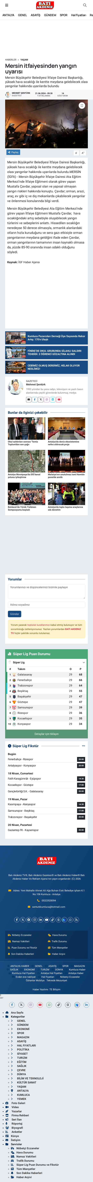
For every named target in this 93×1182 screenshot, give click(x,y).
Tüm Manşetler (58, 947)
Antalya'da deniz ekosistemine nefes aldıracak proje (63, 443)
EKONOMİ (27, 969)
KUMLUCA (20, 1094)
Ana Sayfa (14, 1012)
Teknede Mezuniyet (56, 980)
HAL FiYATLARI (23, 1045)
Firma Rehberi (17, 1115)
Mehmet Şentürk (36, 384)
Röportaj (13, 1123)
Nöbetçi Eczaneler (20, 935)
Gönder (14, 614)
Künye (12, 1136)
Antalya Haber (73, 973)
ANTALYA (8, 15)
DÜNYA (57, 969)
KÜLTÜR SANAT (23, 1082)
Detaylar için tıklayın (47, 734)
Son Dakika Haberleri (21, 954)
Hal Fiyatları (78, 15)
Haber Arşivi (56, 954)
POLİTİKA (20, 1049)
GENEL (22, 15)
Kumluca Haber (75, 969)
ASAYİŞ (35, 15)
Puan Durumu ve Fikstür (22, 947)
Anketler (13, 1131)
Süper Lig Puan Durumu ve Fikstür (35, 1164)
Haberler (10, 59)
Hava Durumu (57, 935)
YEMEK (18, 1099)
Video (12, 1107)
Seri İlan (13, 1119)
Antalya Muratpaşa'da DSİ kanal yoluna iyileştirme (24, 475)
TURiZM (43, 969)
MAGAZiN (77, 966)
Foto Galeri (15, 1103)
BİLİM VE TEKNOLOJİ (27, 1078)
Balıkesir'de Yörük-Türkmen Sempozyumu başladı (22, 508)
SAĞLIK (12, 969)
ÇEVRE (18, 1070)
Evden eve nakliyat (23, 976)
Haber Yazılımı (40, 989)
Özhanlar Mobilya (35, 980)
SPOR (63, 15)
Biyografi (14, 1127)
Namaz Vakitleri (19, 941)
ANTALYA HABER (18, 966)
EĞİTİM (18, 1062)
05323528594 (49, 900)
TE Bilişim (54, 989)
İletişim (12, 1140)
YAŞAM (24, 59)
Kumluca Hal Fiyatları (21, 973)
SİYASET (19, 1053)
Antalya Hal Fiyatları (49, 973)
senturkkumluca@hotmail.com (48, 906)
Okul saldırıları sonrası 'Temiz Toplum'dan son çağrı (23, 443)
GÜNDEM (50, 15)
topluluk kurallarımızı (38, 625)
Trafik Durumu (57, 941)
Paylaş (13, 152)
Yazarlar (13, 1111)
